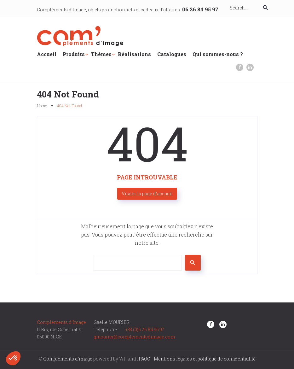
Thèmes (101, 54)
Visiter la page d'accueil (147, 193)
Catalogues (171, 54)
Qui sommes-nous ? (218, 54)
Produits (74, 54)
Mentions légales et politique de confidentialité (205, 359)
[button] (13, 358)
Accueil (46, 54)
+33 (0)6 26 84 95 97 (144, 329)
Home (42, 105)
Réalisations (134, 54)
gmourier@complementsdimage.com (134, 337)
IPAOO (143, 359)
